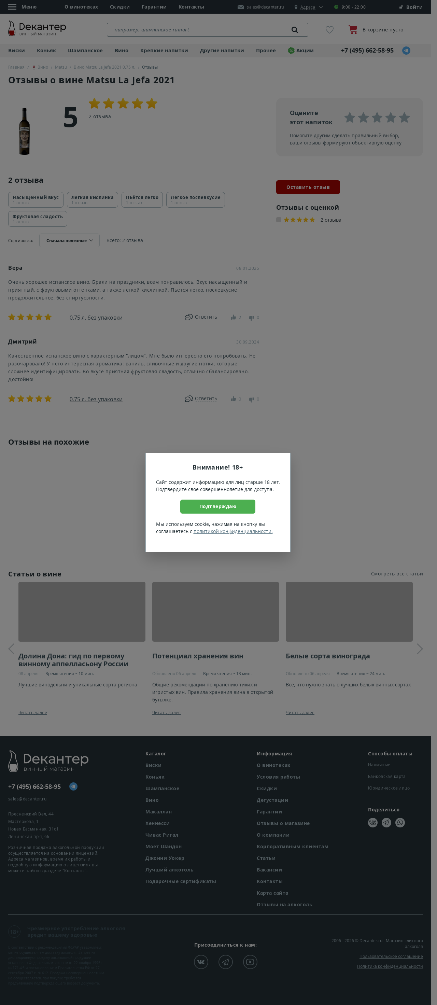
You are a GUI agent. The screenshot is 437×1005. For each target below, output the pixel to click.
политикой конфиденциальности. (233, 531)
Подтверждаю (218, 506)
